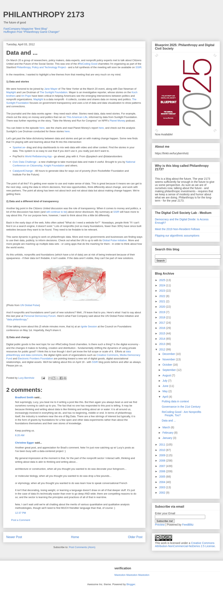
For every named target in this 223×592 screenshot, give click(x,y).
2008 (162, 460)
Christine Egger (24, 442)
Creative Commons (107, 355)
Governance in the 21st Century (181, 406)
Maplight (11, 92)
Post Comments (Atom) (82, 547)
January (167, 437)
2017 (162, 322)
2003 (162, 487)
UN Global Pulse (29, 305)
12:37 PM (20, 512)
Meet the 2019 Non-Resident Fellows (177, 229)
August (167, 375)
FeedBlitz (187, 524)
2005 (162, 476)
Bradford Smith (24, 397)
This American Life (77, 117)
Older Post (135, 537)
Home (75, 537)
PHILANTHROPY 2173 (43, 14)
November (169, 359)
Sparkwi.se (19, 147)
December (169, 353)
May (165, 391)
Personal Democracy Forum (40, 315)
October (167, 364)
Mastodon (120, 574)
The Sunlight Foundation (53, 92)
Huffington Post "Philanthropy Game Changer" (32, 31)
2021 (162, 301)
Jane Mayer (51, 88)
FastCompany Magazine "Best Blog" (26, 28)
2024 (162, 285)
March (166, 427)
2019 (162, 312)
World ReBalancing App (38, 156)
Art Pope (26, 95)
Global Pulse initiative (115, 240)
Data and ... (169, 420)
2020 (162, 306)
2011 (162, 444)
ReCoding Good (88, 63)
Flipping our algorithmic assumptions (177, 235)
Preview (160, 524)
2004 (162, 482)
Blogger (130, 584)
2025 (162, 280)
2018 (162, 317)
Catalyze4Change (23, 170)
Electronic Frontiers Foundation (35, 358)
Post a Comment (20, 520)
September (169, 369)
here (41, 127)
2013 (162, 344)
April (165, 396)
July (165, 380)
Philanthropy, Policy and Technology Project (41, 67)
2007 (162, 466)
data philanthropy (17, 319)
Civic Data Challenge (24, 161)
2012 (162, 349)
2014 (162, 338)
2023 (162, 290)
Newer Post (14, 537)
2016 (162, 327)
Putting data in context (175, 401)
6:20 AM (19, 435)
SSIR (138, 67)
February (168, 432)
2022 (162, 296)
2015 (162, 333)
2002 (162, 492)
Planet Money (117, 120)
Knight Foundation (54, 165)
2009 (162, 455)
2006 (162, 471)
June (165, 386)
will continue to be (56, 211)
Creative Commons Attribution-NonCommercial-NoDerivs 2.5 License (185, 544)
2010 (162, 450)
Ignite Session (89, 326)
